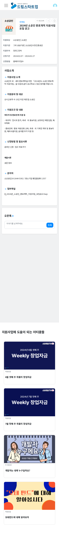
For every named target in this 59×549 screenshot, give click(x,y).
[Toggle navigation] (6, 5)
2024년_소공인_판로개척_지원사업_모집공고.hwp (26, 194)
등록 (50, 225)
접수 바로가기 (20, 147)
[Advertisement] (29, 293)
